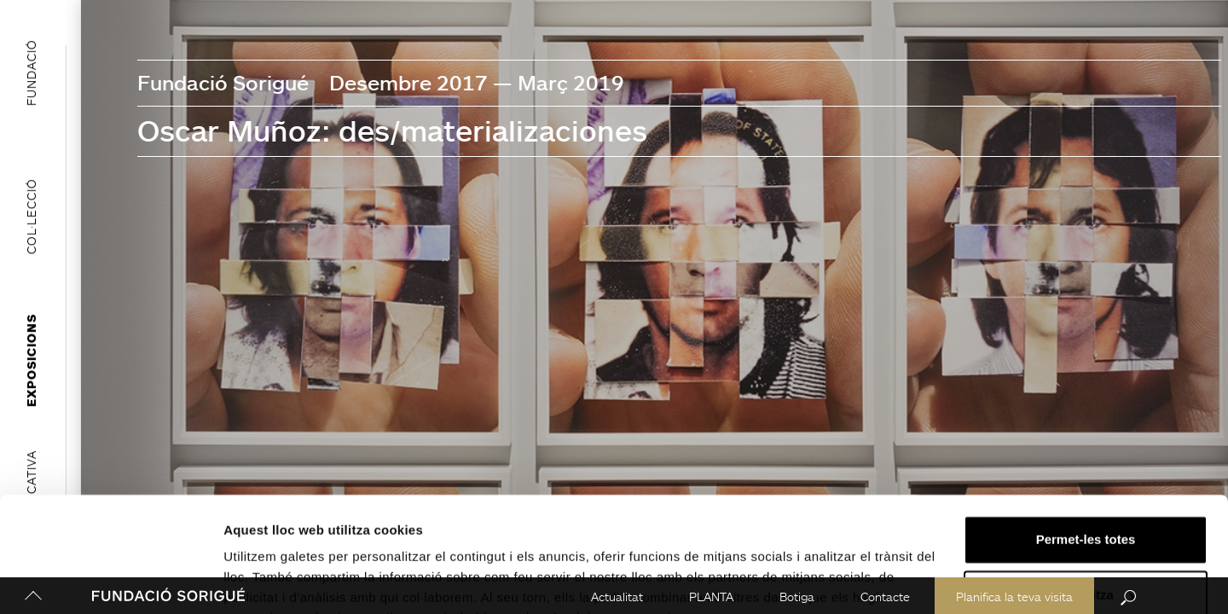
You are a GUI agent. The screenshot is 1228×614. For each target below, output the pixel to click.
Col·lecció (31, 216)
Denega (1086, 566)
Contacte (882, 596)
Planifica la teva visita (1011, 596)
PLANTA (708, 596)
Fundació (31, 72)
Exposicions (31, 361)
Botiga (794, 596)
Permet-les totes (1086, 455)
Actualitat (614, 596)
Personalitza (1086, 510)
